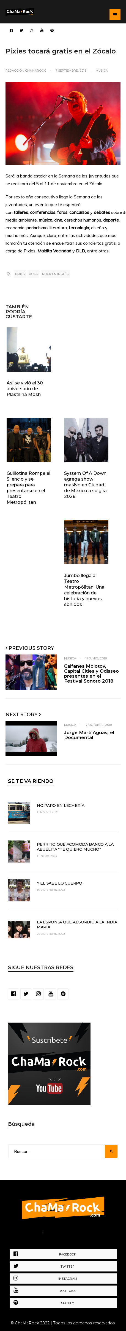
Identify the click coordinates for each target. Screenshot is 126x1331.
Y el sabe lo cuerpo (59, 883)
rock (33, 274)
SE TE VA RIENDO (30, 781)
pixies (20, 274)
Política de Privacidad (73, 1233)
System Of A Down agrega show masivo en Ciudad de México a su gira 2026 (85, 485)
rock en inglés (55, 274)
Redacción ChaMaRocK (26, 70)
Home (30, 1233)
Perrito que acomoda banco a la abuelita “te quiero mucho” (75, 847)
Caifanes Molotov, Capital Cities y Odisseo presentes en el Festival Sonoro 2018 (91, 673)
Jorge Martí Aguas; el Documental (89, 735)
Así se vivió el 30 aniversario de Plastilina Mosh (25, 388)
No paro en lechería (60, 805)
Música (102, 70)
